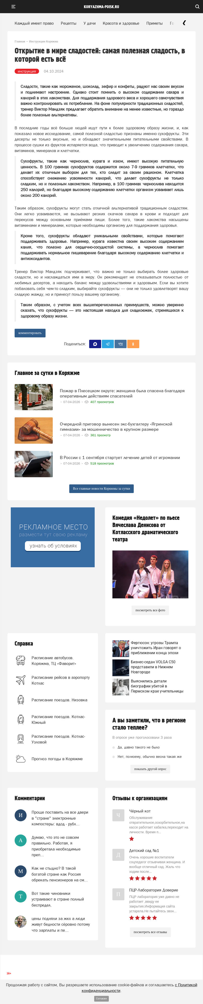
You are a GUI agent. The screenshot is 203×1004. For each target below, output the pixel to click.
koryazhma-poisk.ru (101, 7)
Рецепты (68, 23)
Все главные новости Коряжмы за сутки (101, 488)
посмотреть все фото (150, 610)
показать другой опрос (150, 769)
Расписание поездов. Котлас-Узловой (58, 739)
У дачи (90, 23)
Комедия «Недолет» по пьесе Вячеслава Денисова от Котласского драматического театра (146, 529)
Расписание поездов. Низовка (59, 700)
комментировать (30, 333)
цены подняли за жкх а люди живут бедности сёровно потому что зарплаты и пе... (61, 924)
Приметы (154, 23)
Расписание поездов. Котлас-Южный (58, 719)
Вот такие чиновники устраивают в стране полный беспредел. (58, 899)
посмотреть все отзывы (150, 932)
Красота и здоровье (121, 23)
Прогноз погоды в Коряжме (57, 758)
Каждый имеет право (34, 23)
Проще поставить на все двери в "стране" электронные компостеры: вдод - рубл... (60, 818)
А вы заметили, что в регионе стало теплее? (149, 724)
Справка (24, 643)
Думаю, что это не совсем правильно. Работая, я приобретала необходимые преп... (56, 846)
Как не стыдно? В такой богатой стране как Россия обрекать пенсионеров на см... (60, 874)
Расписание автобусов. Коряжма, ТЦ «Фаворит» (54, 660)
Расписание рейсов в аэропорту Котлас (61, 680)
